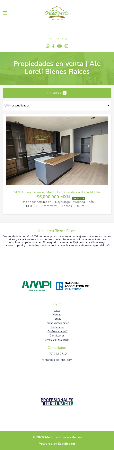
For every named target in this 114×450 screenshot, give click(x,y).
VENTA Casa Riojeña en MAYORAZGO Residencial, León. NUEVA (57, 192)
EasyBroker (66, 443)
